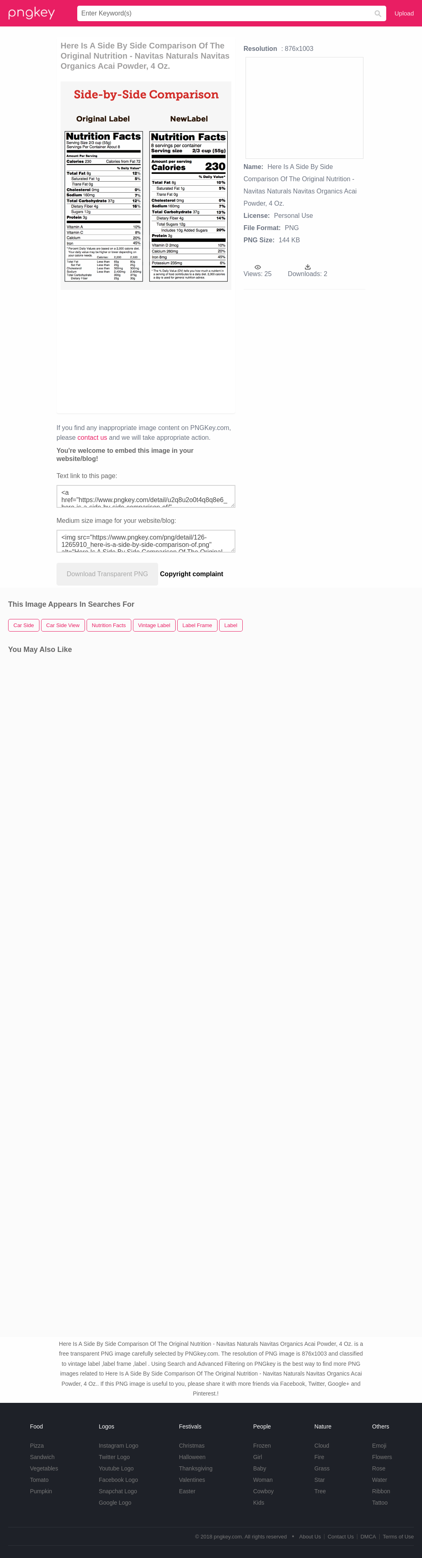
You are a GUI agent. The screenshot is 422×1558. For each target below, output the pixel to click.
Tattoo (379, 1502)
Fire (319, 1457)
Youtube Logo (116, 1468)
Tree (320, 1491)
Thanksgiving (196, 1468)
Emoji (379, 1445)
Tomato (39, 1480)
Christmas (191, 1445)
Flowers (382, 1457)
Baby (259, 1468)
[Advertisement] (188, 351)
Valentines (192, 1480)
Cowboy (263, 1491)
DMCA (368, 1537)
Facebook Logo (118, 1480)
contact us (92, 437)
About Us (310, 1537)
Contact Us (341, 1537)
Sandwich (42, 1457)
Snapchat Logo (118, 1491)
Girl (257, 1457)
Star (319, 1480)
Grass (321, 1468)
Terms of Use (398, 1537)
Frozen (262, 1445)
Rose (378, 1468)
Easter (187, 1491)
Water (379, 1480)
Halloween (192, 1457)
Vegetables (44, 1468)
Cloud (321, 1445)
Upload (404, 13)
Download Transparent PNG (107, 574)
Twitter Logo (114, 1457)
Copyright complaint (192, 574)
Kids (258, 1502)
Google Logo (115, 1502)
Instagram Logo (118, 1445)
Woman (263, 1480)
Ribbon (381, 1491)
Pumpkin (41, 1491)
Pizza (37, 1445)
